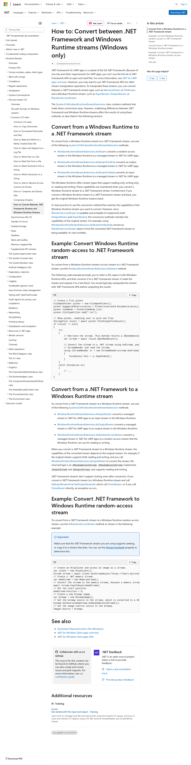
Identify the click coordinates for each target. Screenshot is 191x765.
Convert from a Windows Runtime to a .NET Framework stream (167, 30)
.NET (62, 23)
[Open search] (176, 4)
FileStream (129, 90)
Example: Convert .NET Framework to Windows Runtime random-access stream (166, 55)
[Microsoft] (6, 4)
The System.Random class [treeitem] (21, 262)
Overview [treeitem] (13, 63)
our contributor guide (69, 675)
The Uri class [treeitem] (15, 358)
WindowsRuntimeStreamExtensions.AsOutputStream (85, 424)
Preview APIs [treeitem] (15, 67)
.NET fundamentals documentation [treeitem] (22, 35)
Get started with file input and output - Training (74, 711)
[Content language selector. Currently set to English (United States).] (18, 748)
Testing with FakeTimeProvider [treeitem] (23, 294)
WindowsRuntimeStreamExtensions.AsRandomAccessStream (90, 434)
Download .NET (178, 12)
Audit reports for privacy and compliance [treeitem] (22, 301)
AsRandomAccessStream (81, 524)
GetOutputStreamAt (84, 484)
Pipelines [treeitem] (15, 235)
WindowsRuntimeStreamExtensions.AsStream (81, 151)
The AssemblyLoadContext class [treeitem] (24, 389)
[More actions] (137, 23)
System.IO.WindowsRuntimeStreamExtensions (80, 104)
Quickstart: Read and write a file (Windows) (80, 628)
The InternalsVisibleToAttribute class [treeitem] (26, 371)
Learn (54, 23)
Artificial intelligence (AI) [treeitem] (20, 267)
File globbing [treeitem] (15, 317)
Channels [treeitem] (13, 344)
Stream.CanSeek (115, 547)
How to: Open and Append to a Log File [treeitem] (28, 150)
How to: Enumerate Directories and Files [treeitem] (28, 133)
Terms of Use (113, 755)
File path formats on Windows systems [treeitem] (25, 110)
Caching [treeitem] (12, 339)
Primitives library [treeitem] (16, 321)
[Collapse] (40, 23)
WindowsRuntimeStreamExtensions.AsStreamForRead (86, 172)
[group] (95, 339)
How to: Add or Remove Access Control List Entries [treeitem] (28, 184)
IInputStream (102, 93)
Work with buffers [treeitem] (19, 239)
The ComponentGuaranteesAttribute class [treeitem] (26, 383)
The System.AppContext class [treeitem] (22, 253)
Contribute (55, 755)
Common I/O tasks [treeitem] (23, 121)
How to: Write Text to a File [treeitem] (26, 156)
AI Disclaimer (10, 755)
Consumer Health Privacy (89, 755)
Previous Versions (28, 755)
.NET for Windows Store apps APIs (75, 636)
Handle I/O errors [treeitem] (19, 221)
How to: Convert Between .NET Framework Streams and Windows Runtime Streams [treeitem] (28, 208)
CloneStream (115, 484)
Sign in (184, 4)
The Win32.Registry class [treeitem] (20, 353)
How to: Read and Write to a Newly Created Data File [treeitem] (27, 141)
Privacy (67, 755)
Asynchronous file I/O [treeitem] (21, 217)
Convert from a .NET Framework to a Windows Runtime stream (166, 47)
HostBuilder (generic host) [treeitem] (21, 285)
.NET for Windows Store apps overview (78, 632)
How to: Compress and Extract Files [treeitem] (28, 193)
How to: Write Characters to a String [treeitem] (28, 176)
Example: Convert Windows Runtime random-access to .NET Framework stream (166, 38)
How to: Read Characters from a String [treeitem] (29, 167)
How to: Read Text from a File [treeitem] (27, 161)
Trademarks (128, 755)
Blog (42, 755)
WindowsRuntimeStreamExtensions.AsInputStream (84, 414)
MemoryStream (112, 90)
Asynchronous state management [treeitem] (25, 290)
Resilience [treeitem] (13, 307)
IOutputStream (118, 93)
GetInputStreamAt (61, 484)
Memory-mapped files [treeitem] (21, 244)
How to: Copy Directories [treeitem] (25, 126)
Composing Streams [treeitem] (23, 199)
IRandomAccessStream (63, 97)
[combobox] (24, 29)
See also (152, 61)
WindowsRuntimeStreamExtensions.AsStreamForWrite (86, 162)
